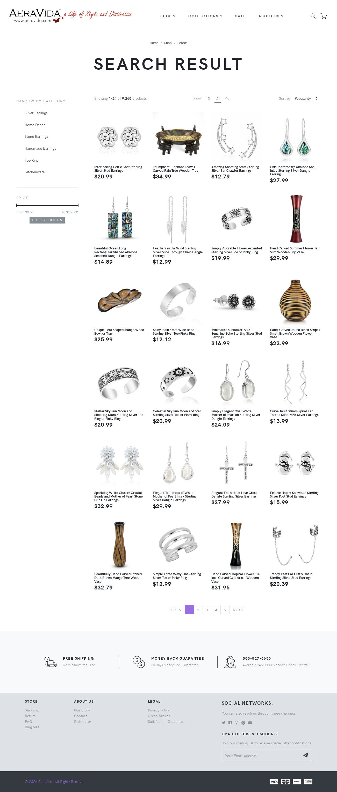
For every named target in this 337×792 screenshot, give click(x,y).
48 (227, 97)
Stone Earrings (36, 136)
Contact (80, 715)
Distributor (82, 721)
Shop (168, 15)
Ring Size (32, 726)
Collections (205, 15)
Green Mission (159, 715)
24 (218, 97)
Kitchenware (35, 171)
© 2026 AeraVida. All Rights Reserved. (56, 781)
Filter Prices (47, 220)
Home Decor (35, 124)
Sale (240, 15)
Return (30, 715)
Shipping (32, 709)
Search (182, 42)
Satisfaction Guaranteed (167, 721)
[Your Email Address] (261, 755)
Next (238, 609)
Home (154, 42)
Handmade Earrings (40, 148)
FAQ (28, 721)
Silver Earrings (36, 112)
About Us (271, 15)
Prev (176, 609)
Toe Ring (32, 160)
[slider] (16, 205)
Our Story (82, 709)
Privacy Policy (159, 709)
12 (208, 97)
